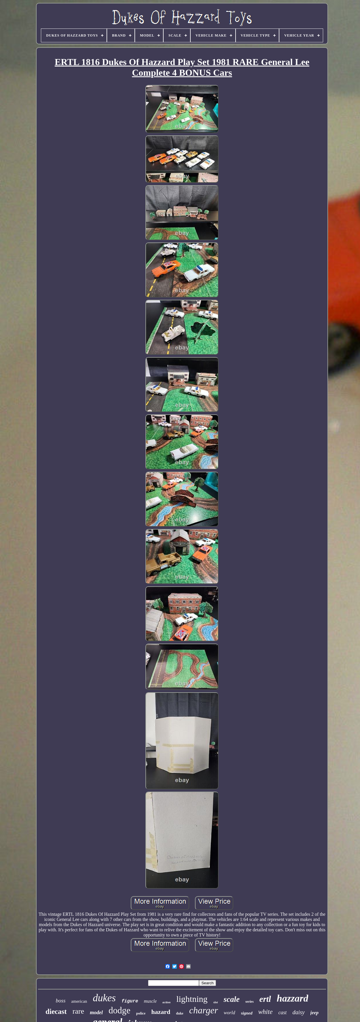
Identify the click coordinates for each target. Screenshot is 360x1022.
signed (247, 1013)
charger (203, 1010)
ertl (265, 999)
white (265, 1011)
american (79, 1001)
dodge (119, 1010)
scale (231, 999)
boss (61, 1001)
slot (215, 1002)
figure (130, 1001)
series (249, 1002)
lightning (191, 999)
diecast (56, 1011)
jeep (314, 1012)
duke (179, 1013)
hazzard (292, 998)
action (166, 1002)
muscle (150, 1001)
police (141, 1013)
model (96, 1012)
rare (78, 1011)
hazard (160, 1011)
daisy (298, 1012)
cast (282, 1012)
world (229, 1012)
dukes (104, 998)
